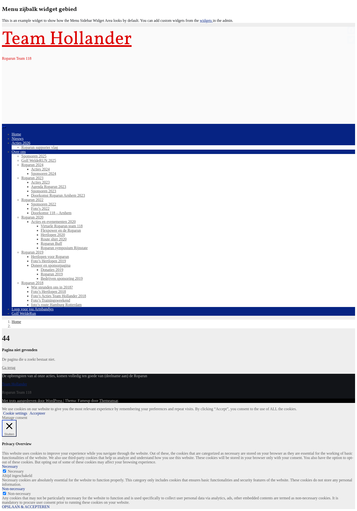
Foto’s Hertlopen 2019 (48, 261)
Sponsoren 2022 (43, 204)
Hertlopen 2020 (53, 235)
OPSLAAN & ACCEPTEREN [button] (25, 507)
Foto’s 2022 (40, 208)
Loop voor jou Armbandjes (33, 309)
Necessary (16, 471)
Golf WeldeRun (24, 313)
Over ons (19, 152)
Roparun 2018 (32, 283)
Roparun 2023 (32, 178)
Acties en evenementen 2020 (53, 222)
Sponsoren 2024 (43, 173)
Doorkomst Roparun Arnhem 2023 (58, 195)
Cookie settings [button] (15, 413)
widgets (206, 20)
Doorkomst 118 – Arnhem (51, 213)
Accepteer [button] (37, 413)
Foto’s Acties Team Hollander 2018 (58, 296)
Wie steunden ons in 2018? (52, 287)
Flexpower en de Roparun (61, 230)
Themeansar (108, 401)
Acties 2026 (21, 143)
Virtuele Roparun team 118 (62, 226)
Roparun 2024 (32, 165)
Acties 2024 (40, 169)
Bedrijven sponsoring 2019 (62, 278)
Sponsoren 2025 (34, 156)
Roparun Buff (51, 243)
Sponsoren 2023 (43, 191)
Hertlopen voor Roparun (50, 257)
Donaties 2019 (52, 270)
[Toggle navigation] (4, 127)
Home (16, 134)
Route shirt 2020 (54, 239)
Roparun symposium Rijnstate (64, 248)
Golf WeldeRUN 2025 (38, 160)
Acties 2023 (40, 182)
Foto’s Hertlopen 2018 (48, 292)
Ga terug (9, 368)
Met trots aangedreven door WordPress (32, 401)
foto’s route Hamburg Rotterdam (56, 305)
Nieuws (18, 138)
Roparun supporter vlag (39, 147)
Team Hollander (67, 39)
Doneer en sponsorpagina (51, 265)
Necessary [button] (10, 466)
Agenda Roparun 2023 (48, 187)
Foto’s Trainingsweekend (50, 300)
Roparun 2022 (32, 200)
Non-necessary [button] (13, 489)
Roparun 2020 (32, 217)
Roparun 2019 (32, 252)
